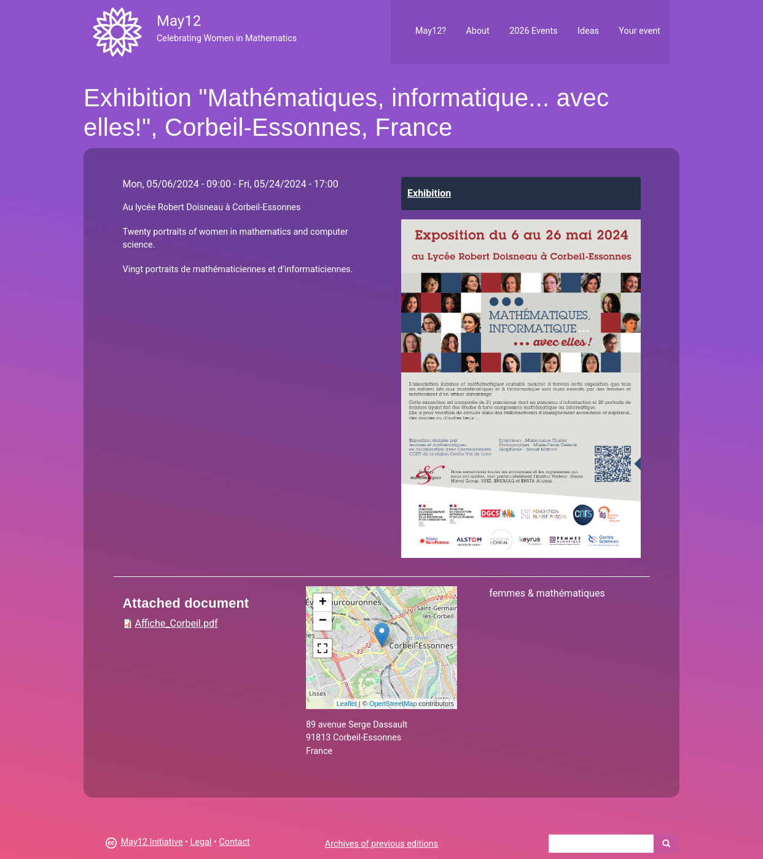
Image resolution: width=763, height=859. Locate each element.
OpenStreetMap (393, 703)
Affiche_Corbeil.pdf (176, 623)
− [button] (323, 621)
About (477, 31)
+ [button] (323, 603)
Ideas (588, 31)
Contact (234, 842)
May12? (430, 31)
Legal (201, 842)
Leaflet (347, 703)
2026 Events (533, 31)
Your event (639, 31)
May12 (179, 20)
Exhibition (429, 193)
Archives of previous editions (381, 844)
